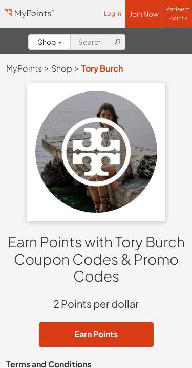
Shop (50, 42)
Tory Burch (102, 68)
